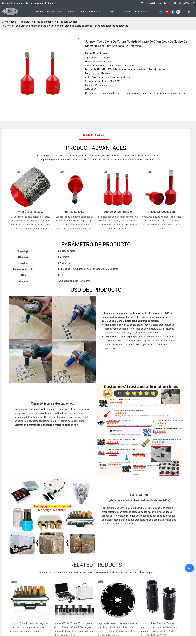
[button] (147, 11)
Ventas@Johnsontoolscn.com (157, 3)
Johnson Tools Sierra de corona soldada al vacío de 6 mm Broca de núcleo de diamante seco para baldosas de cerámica (66, 25)
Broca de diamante (43, 21)
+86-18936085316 (184, 3)
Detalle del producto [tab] (93, 135)
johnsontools (9, 21)
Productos (25, 21)
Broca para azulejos (67, 21)
